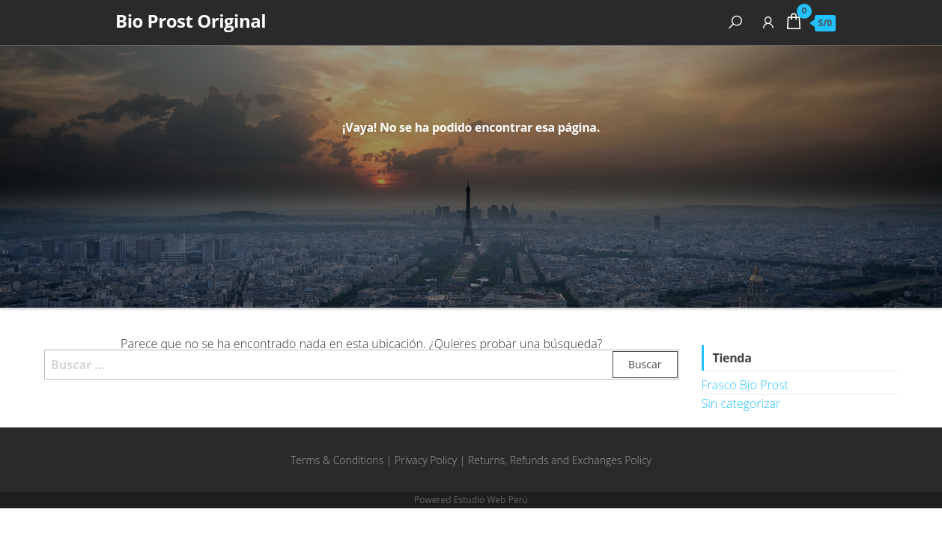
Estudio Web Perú (491, 499)
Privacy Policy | (431, 460)
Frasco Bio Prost (745, 385)
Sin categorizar (741, 403)
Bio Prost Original (190, 20)
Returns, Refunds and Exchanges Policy (559, 460)
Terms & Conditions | (343, 460)
